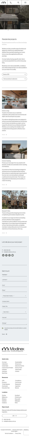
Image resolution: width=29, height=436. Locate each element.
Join (14, 415)
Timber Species (6, 384)
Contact (17, 371)
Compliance (18, 380)
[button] (5, 30)
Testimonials (18, 369)
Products (4, 382)
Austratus (4, 371)
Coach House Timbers (7, 367)
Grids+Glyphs (19, 429)
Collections (5, 364)
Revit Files (4, 373)
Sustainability (18, 362)
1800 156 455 (7, 250)
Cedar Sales (5, 366)
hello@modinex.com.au (10, 252)
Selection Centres (19, 366)
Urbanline (4, 369)
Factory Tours (18, 367)
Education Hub (5, 388)
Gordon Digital (14, 431)
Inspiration (17, 386)
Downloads (5, 386)
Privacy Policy (18, 433)
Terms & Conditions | (9, 433)
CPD (3, 380)
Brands (17, 388)
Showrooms (18, 364)
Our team (4, 362)
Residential (18, 384)
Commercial (18, 382)
